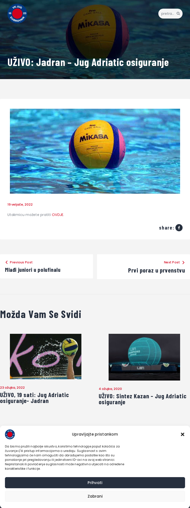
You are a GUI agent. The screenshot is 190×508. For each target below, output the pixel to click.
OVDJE (57, 214)
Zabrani (95, 496)
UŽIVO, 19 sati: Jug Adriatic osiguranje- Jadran (35, 398)
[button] (182, 434)
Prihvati (95, 482)
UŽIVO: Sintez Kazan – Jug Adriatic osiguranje (144, 399)
